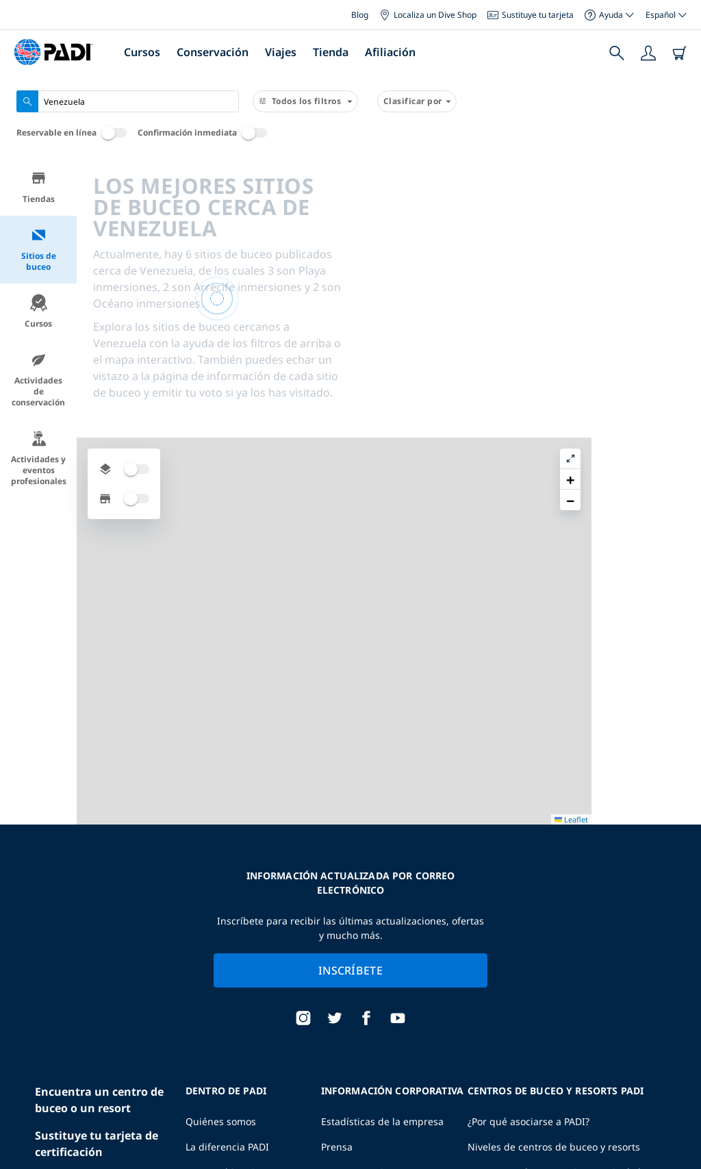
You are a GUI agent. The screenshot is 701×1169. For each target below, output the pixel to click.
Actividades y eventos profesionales (38, 458)
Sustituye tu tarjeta (530, 15)
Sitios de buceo (38, 250)
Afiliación (390, 52)
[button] (680, 200)
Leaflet (681, 1149)
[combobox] (127, 101)
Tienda (330, 52)
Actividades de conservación (38, 379)
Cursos (142, 52)
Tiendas (39, 187)
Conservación (212, 52)
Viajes (280, 52)
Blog (359, 15)
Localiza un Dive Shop (427, 15)
